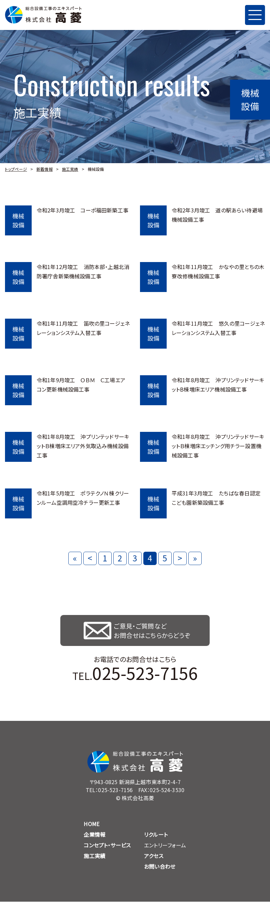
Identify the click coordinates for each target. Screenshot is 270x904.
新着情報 (44, 169)
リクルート (156, 837)
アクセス (153, 858)
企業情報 (94, 837)
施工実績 (70, 169)
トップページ (16, 169)
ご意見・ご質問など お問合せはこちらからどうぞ (153, 631)
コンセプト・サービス (107, 847)
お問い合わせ (159, 869)
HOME (91, 826)
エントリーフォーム (165, 847)
